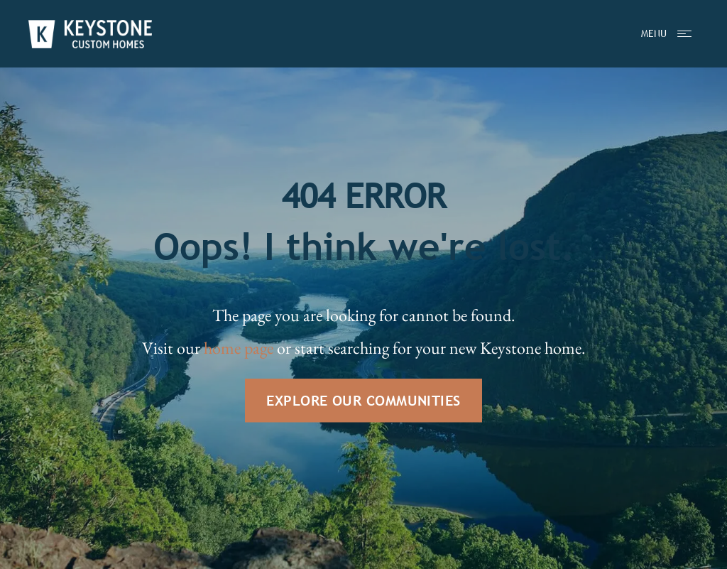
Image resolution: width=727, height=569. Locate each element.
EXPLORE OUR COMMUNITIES (363, 400)
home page (238, 348)
